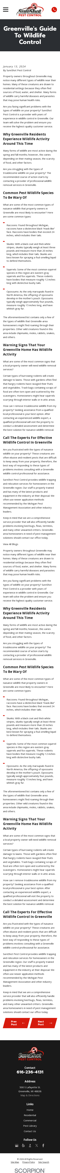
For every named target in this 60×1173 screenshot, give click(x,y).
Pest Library (30, 1125)
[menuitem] (15, 1162)
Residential (30, 1115)
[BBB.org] (30, 1145)
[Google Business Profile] (16, 1145)
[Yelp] (23, 1145)
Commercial (30, 1120)
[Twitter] (36, 1145)
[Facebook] (43, 1145)
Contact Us (30, 1131)
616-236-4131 (30, 1072)
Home (30, 1109)
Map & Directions (30, 1095)
